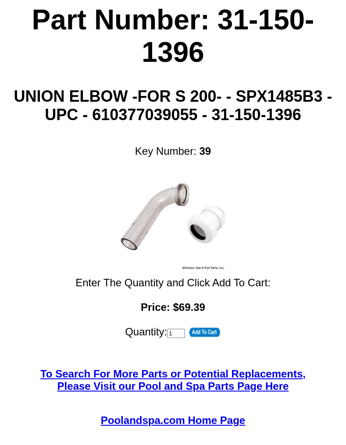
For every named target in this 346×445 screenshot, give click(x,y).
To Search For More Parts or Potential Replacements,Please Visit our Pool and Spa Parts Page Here (173, 380)
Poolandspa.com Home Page (173, 420)
